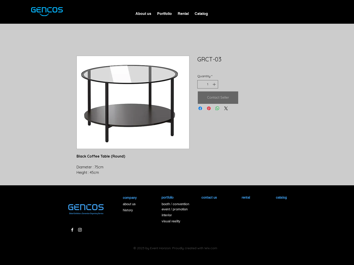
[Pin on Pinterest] (209, 108)
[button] (164, 12)
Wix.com (210, 248)
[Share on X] (226, 108)
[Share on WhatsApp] (217, 108)
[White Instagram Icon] (79, 229)
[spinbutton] (208, 84)
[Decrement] (201, 84)
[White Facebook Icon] (72, 229)
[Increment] (214, 84)
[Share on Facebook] (200, 108)
